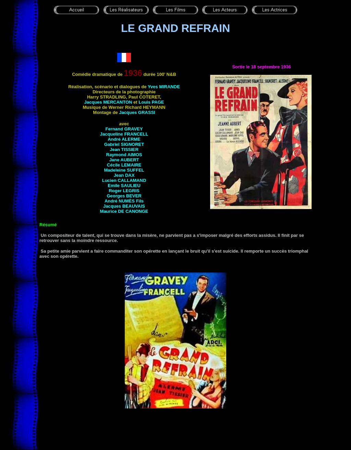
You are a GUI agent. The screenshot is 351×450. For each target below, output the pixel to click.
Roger (124, 190)
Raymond (124, 154)
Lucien (124, 180)
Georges (124, 195)
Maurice (124, 211)
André (124, 139)
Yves (164, 86)
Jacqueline (124, 134)
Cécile (124, 165)
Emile (124, 185)
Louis (151, 102)
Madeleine (124, 170)
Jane (124, 159)
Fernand (124, 128)
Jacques (108, 102)
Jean (124, 149)
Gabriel (124, 144)
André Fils (124, 201)
